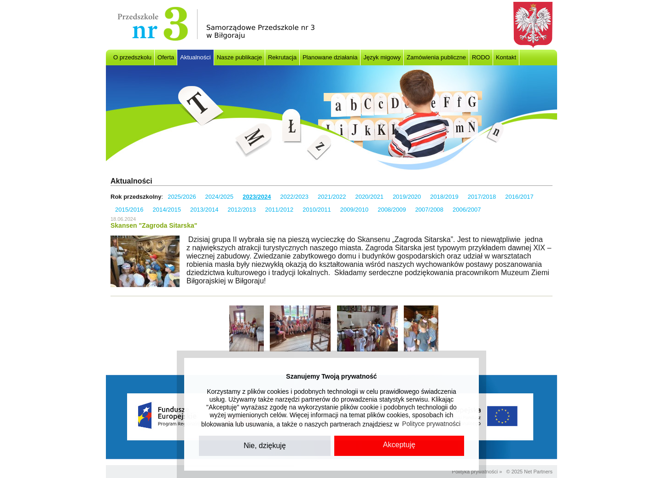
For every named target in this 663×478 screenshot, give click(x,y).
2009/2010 (354, 209)
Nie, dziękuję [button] (265, 445)
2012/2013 (241, 209)
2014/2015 (166, 209)
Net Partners (538, 471)
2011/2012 (279, 209)
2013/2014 (204, 209)
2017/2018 (482, 196)
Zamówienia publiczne (436, 57)
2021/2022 (332, 196)
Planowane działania (329, 57)
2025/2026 (182, 196)
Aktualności (195, 57)
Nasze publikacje (239, 57)
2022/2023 (294, 196)
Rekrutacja (282, 57)
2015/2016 (129, 209)
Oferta (165, 57)
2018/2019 (444, 196)
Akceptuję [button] (399, 445)
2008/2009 (392, 209)
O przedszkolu (132, 57)
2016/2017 (519, 196)
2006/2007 (467, 209)
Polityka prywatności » (477, 471)
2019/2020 (407, 196)
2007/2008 (429, 209)
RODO (481, 57)
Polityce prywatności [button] (431, 423)
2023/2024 (257, 196)
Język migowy (382, 57)
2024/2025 (219, 196)
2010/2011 (316, 209)
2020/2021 (369, 196)
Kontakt (506, 57)
